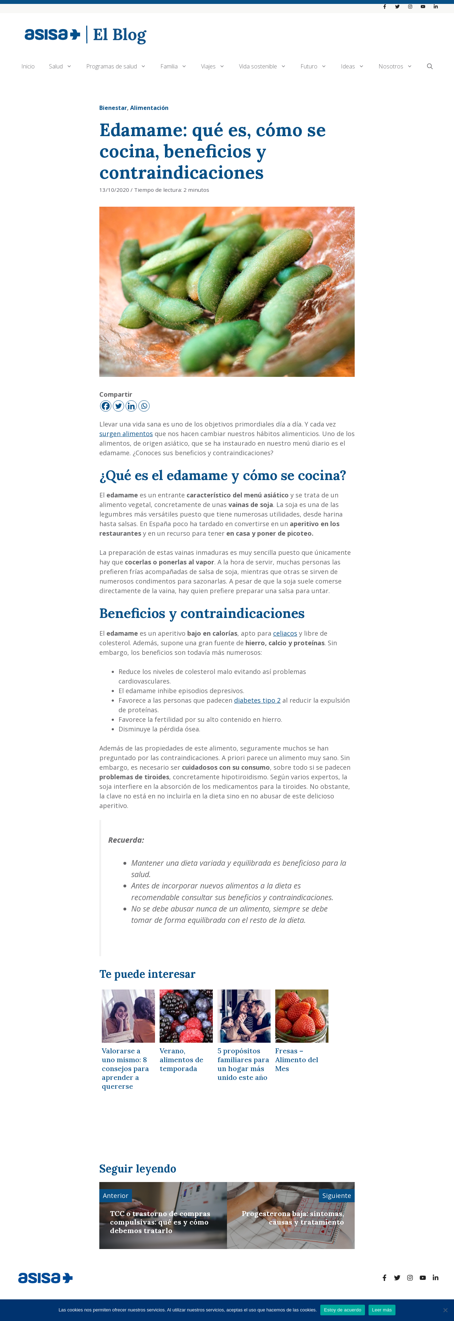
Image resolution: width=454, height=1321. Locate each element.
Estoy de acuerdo (342, 1309)
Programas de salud (119, 66)
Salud (64, 66)
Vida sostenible (266, 66)
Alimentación (149, 108)
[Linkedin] (131, 406)
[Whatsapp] (144, 406)
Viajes (216, 66)
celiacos (285, 633)
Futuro (317, 66)
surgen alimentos (126, 433)
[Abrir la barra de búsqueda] (430, 66)
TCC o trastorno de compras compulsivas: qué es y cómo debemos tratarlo (160, 1222)
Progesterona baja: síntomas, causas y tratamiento (293, 1217)
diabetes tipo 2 (257, 700)
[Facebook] (105, 406)
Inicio (28, 66)
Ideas (356, 66)
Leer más (382, 1309)
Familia (177, 66)
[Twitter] (118, 406)
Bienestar (113, 108)
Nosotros (399, 66)
